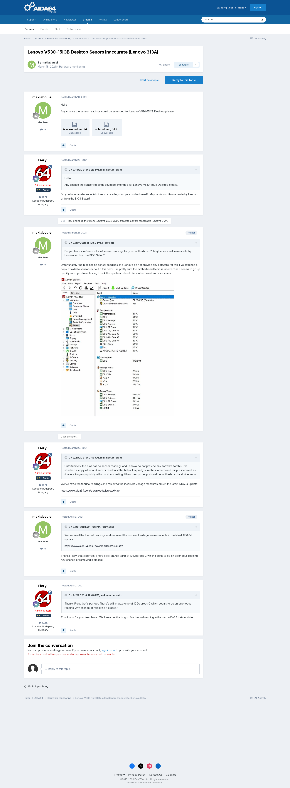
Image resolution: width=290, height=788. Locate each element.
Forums (29, 29)
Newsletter (70, 19)
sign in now (108, 650)
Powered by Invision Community (145, 782)
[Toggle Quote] (66, 169)
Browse (87, 21)
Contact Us (155, 774)
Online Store (50, 19)
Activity (103, 19)
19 (43, 129)
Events (44, 29)
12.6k (43, 197)
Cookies (171, 774)
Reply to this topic (184, 80)
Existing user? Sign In (231, 7)
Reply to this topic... (58, 668)
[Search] (220, 20)
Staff (57, 29)
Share (164, 64)
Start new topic (149, 80)
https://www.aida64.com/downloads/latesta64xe (90, 490)
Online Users (74, 29)
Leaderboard (121, 19)
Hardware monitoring (72, 66)
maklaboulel (50, 62)
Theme (119, 774)
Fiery (42, 160)
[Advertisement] (236, 70)
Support (31, 19)
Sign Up (258, 7)
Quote (73, 145)
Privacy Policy (137, 774)
